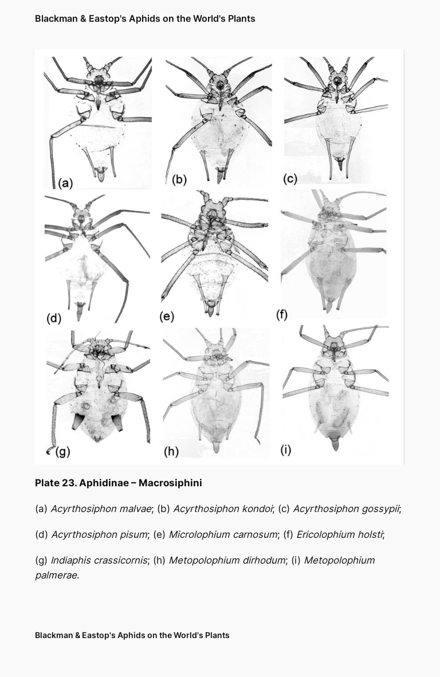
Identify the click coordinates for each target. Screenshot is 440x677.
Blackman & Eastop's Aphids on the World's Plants (145, 18)
